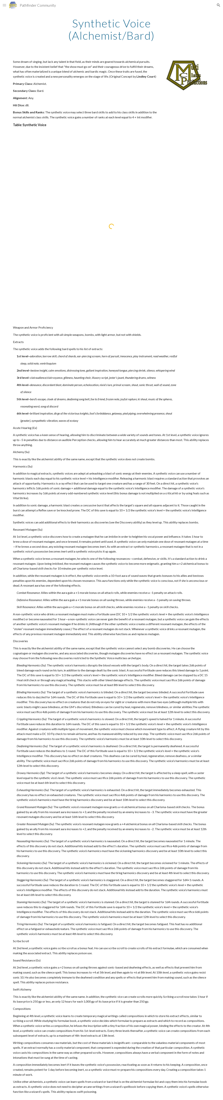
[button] (4, 5)
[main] (111, 29)
